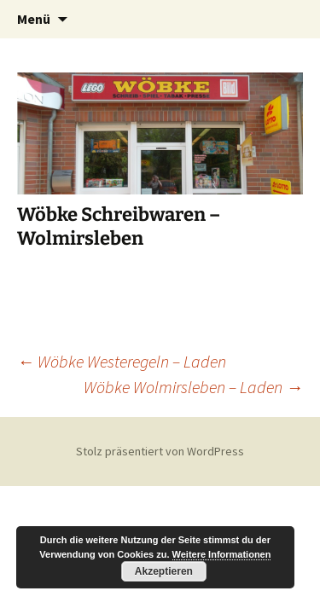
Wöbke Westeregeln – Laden (121, 361)
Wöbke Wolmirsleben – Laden (193, 386)
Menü (33, 18)
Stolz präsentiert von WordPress (160, 451)
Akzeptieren (164, 571)
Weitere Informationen (221, 554)
